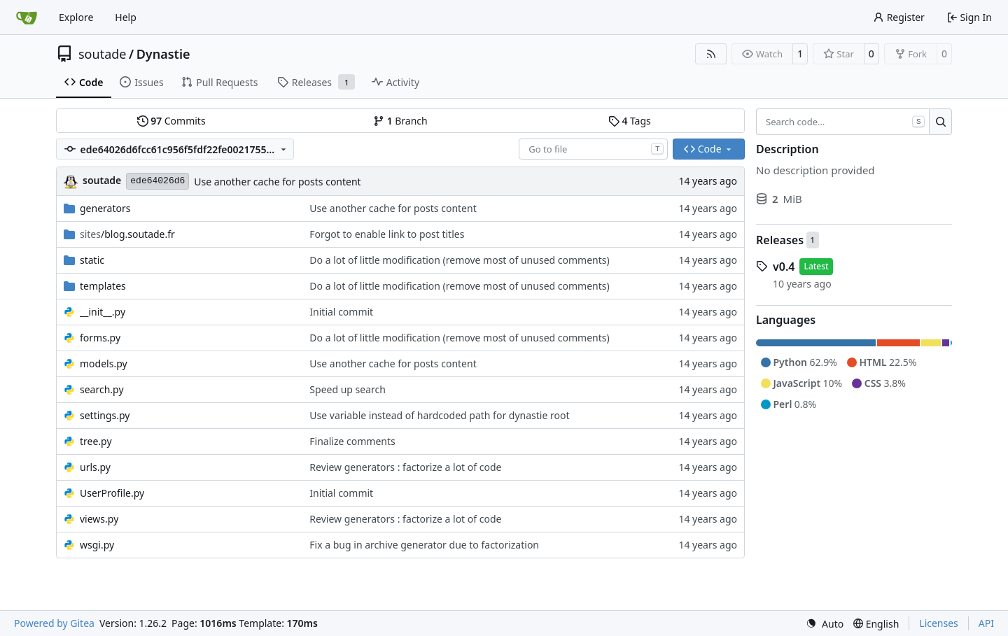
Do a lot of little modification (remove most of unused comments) (459, 260)
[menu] (825, 623)
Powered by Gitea (54, 623)
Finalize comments (352, 441)
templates (103, 285)
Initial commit (341, 311)
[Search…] (940, 121)
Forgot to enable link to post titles (386, 234)
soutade (102, 54)
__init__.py (102, 311)
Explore (76, 17)
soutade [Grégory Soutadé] (102, 180)
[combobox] (593, 149)
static (92, 260)
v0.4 (783, 267)
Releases (780, 240)
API (986, 623)
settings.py (105, 415)
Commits (171, 120)
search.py (102, 389)
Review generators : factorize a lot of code (405, 467)
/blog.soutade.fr (127, 234)
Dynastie (163, 54)
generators (105, 208)
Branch (400, 120)
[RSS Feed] (711, 53)
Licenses (938, 623)
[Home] (26, 17)
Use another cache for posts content (277, 181)
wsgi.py (97, 544)
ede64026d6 (157, 181)
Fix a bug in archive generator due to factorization (424, 544)
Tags (629, 120)
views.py (99, 518)
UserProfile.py (112, 493)
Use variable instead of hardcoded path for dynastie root (439, 415)
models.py (103, 363)
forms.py (100, 337)
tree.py (96, 441)
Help (125, 17)
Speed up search (347, 389)
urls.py (95, 467)
